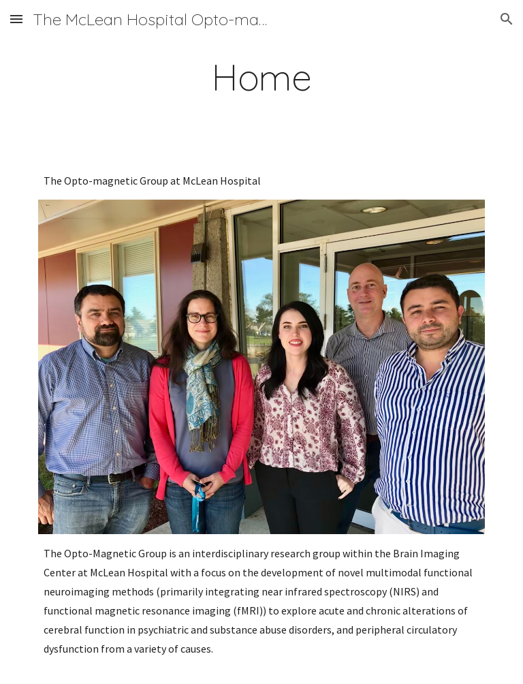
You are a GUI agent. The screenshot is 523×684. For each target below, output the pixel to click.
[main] (261, 77)
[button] (16, 18)
